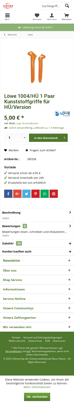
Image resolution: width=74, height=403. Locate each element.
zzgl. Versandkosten (27, 123)
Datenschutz (35, 340)
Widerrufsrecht (17, 340)
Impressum (59, 340)
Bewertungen (11, 226)
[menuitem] (7, 17)
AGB (47, 340)
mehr (5, 218)
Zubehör (12, 243)
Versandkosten (13, 351)
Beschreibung (11, 212)
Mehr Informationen (37, 387)
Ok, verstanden (37, 396)
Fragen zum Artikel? (41, 150)
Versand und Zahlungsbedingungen (42, 337)
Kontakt (16, 337)
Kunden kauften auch (16, 251)
